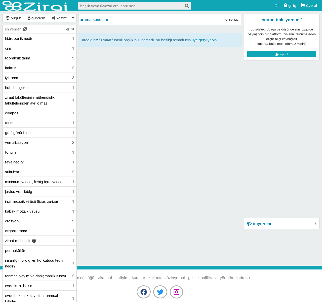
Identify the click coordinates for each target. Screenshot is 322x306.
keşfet (59, 18)
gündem (36, 18)
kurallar (138, 277)
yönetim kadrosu (235, 277)
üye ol (309, 5)
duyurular (259, 223)
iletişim (122, 277)
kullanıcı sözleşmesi (166, 277)
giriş (290, 5)
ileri (69, 29)
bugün (13, 18)
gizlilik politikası (202, 277)
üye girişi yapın (204, 40)
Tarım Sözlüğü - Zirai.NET (35, 6)
